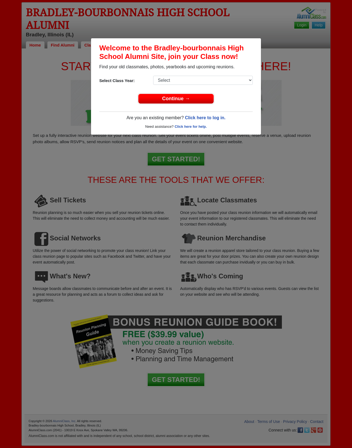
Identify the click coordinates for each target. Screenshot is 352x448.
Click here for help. (191, 126)
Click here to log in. (205, 117)
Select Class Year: (117, 80)
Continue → (176, 98)
